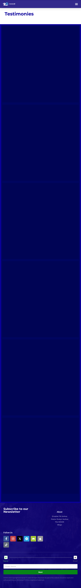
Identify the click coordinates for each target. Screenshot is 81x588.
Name (5, 561)
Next (40, 572)
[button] (76, 4)
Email (75, 561)
